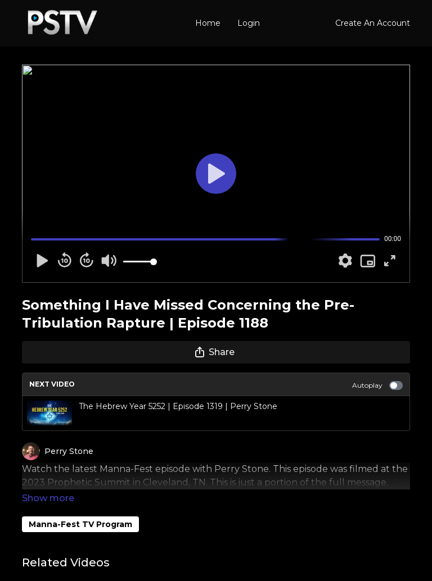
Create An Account (372, 23)
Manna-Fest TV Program (80, 508)
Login (248, 23)
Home (207, 23)
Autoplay (377, 385)
